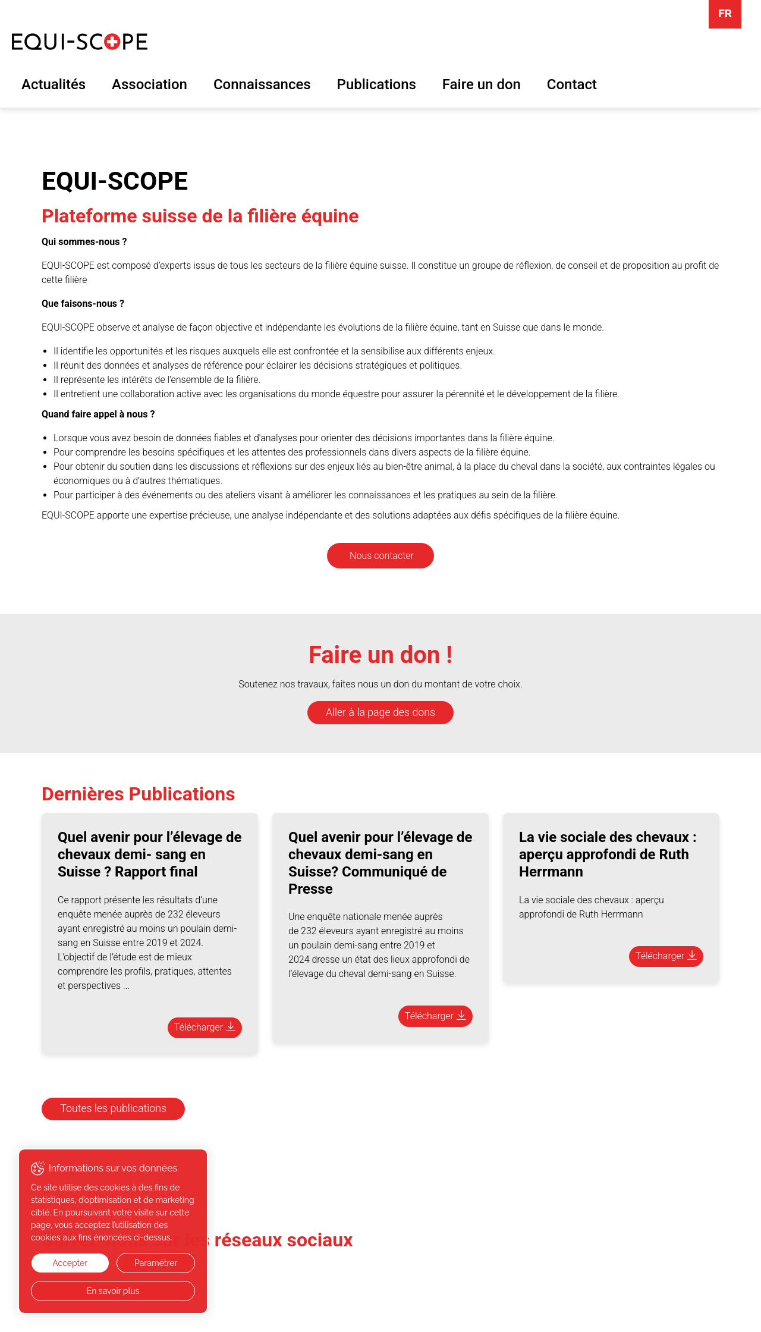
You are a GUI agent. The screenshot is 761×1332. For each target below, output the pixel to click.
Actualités (53, 84)
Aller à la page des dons (380, 712)
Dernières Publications (138, 794)
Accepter (69, 1263)
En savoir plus (113, 1291)
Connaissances (262, 84)
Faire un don (481, 84)
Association (149, 84)
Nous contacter (382, 555)
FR (725, 13)
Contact (572, 84)
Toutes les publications (113, 1108)
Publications (376, 84)
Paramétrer (155, 1263)
